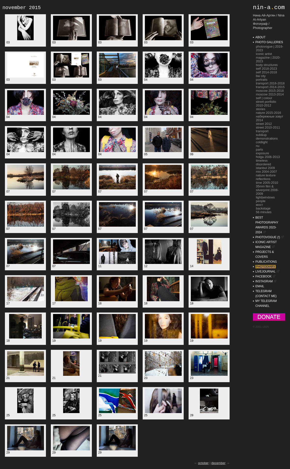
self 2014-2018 (266, 72)
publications (266, 261)
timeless (262, 160)
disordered (263, 164)
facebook (263, 276)
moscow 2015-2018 (270, 90)
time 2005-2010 (267, 182)
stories (260, 109)
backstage (263, 208)
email (259, 286)
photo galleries (269, 42)
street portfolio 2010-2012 (266, 103)
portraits (261, 79)
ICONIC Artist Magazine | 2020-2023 (268, 57)
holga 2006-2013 (268, 157)
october (203, 463)
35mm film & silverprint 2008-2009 (267, 189)
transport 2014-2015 (270, 87)
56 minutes (264, 212)
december (218, 463)
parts (259, 149)
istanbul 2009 (265, 168)
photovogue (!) (267, 237)
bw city (261, 76)
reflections (263, 179)
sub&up (261, 135)
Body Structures (267, 65)
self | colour (264, 98)
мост (259, 205)
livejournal (265, 271)
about (260, 37)
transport (262, 131)
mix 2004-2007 (266, 171)
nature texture (266, 175)
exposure (262, 153)
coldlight (262, 142)
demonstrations (267, 138)
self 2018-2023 (266, 68)
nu (257, 146)
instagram (264, 281)
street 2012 (264, 124)
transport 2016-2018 (270, 83)
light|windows (265, 197)
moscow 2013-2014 (270, 94)
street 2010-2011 (268, 127)
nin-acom (269, 7)
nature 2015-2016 (268, 113)
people (260, 201)
